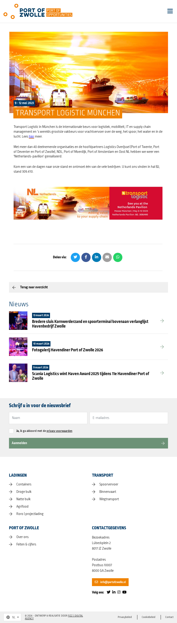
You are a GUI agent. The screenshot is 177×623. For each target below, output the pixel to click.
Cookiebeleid (148, 617)
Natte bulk (23, 499)
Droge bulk (24, 492)
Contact (169, 617)
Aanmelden (19, 443)
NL (10, 617)
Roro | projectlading (30, 514)
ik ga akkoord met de (44, 431)
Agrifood (22, 506)
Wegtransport (109, 499)
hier (31, 136)
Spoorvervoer (108, 484)
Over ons (22, 537)
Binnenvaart (107, 492)
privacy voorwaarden (59, 431)
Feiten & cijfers (26, 544)
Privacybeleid (125, 617)
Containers (23, 484)
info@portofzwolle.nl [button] (110, 582)
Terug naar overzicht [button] (34, 287)
